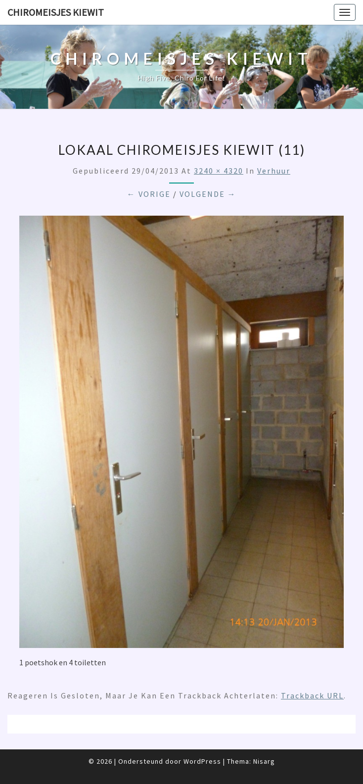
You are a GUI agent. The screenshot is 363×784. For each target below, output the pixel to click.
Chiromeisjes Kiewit (55, 12)
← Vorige (149, 194)
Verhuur (273, 171)
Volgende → (208, 194)
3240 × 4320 (218, 171)
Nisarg (264, 761)
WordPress (202, 761)
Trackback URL (312, 695)
